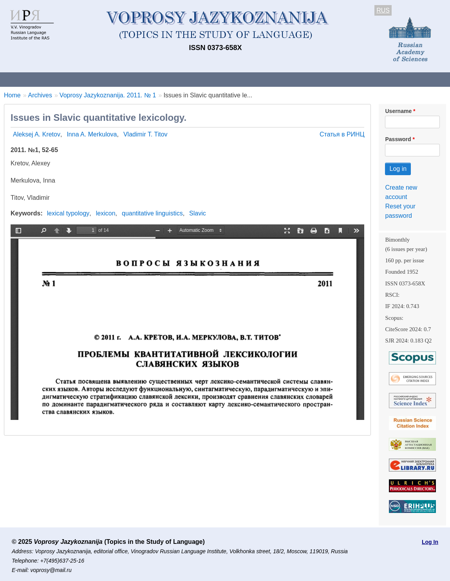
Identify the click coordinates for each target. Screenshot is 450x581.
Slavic (197, 213)
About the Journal (32, 79)
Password (398, 139)
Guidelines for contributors (149, 79)
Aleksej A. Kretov (36, 134)
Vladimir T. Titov (145, 134)
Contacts (84, 79)
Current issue (220, 79)
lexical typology (68, 213)
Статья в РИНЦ (342, 134)
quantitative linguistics (152, 213)
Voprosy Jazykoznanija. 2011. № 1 (108, 95)
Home (12, 95)
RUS (383, 10)
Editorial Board (368, 79)
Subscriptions (313, 79)
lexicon (106, 213)
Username (398, 111)
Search (415, 79)
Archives (266, 79)
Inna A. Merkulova (92, 134)
